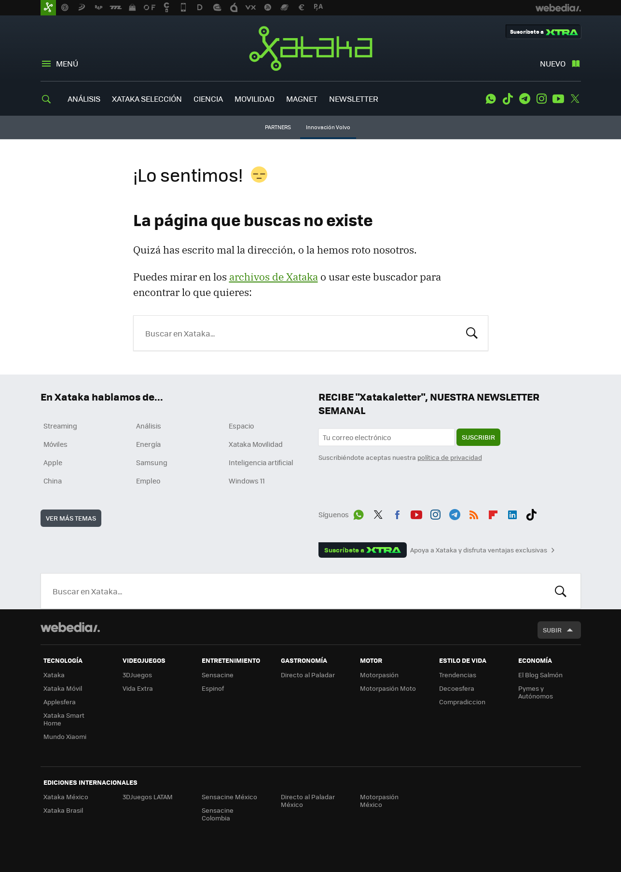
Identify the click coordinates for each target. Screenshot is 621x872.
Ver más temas (71, 518)
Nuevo (553, 63)
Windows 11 (247, 480)
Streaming (60, 425)
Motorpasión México (379, 800)
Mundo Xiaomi (64, 736)
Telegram (524, 99)
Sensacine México (229, 796)
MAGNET (301, 98)
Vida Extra (138, 688)
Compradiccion (462, 701)
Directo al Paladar (308, 674)
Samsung (151, 462)
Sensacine (218, 674)
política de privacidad (449, 457)
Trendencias (457, 674)
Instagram (541, 99)
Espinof (213, 688)
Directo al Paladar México (308, 800)
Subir (552, 629)
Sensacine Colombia (218, 813)
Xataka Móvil (62, 688)
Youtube (558, 99)
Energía (148, 444)
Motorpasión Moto (388, 688)
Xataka (311, 48)
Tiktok (507, 99)
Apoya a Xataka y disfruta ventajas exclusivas (478, 550)
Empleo (148, 480)
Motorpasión (379, 674)
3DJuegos (137, 674)
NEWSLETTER (353, 98)
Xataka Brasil (63, 810)
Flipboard (493, 513)
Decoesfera (456, 688)
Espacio (241, 425)
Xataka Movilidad (256, 444)
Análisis (148, 425)
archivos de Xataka (273, 276)
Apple (52, 462)
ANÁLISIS (84, 98)
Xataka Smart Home (63, 719)
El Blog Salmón (540, 674)
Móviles (55, 444)
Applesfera (59, 701)
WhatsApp (491, 99)
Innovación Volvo (328, 127)
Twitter (575, 99)
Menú (67, 63)
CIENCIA (208, 98)
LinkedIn (512, 513)
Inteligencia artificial (261, 462)
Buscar (472, 332)
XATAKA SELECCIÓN (147, 98)
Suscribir (478, 437)
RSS (474, 513)
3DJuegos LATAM (148, 796)
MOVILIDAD (255, 98)
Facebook (397, 513)
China (52, 480)
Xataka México (65, 796)
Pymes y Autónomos (535, 692)
